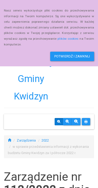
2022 (45, 140)
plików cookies (67, 38)
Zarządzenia (26, 140)
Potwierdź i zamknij (72, 56)
